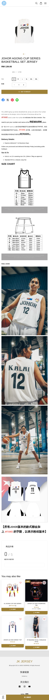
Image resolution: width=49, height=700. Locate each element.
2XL (31, 79)
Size (2, 79)
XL (26, 79)
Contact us (24, 676)
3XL (36, 79)
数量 (2, 84)
